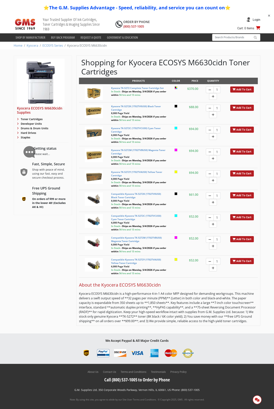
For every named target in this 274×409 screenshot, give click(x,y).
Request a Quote (90, 37)
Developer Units (31, 123)
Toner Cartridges (31, 119)
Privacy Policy (178, 371)
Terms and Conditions (133, 371)
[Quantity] (216, 89)
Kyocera (32, 45)
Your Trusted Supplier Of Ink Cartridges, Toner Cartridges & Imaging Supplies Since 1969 (71, 24)
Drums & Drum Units (34, 128)
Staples (25, 137)
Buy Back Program (63, 37)
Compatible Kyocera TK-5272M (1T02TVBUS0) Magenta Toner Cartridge (136, 239)
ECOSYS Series (52, 45)
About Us (93, 371)
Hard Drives (28, 133)
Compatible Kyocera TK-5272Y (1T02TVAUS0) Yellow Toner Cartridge (136, 261)
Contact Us (109, 371)
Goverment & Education (122, 37)
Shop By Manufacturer (30, 37)
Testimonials (158, 371)
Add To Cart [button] (242, 89)
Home (18, 45)
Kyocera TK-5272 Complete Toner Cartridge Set (137, 88)
